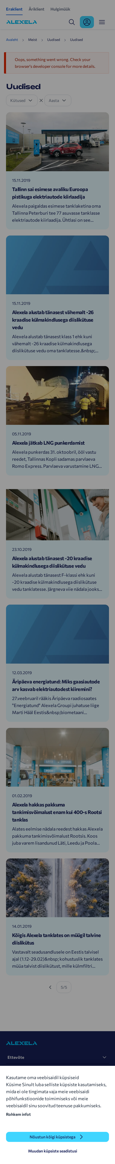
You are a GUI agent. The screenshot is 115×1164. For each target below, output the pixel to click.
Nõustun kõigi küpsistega (52, 1136)
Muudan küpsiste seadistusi (52, 1150)
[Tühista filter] (41, 100)
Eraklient (14, 9)
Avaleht (12, 39)
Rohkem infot (18, 1114)
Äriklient (36, 9)
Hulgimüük (60, 9)
